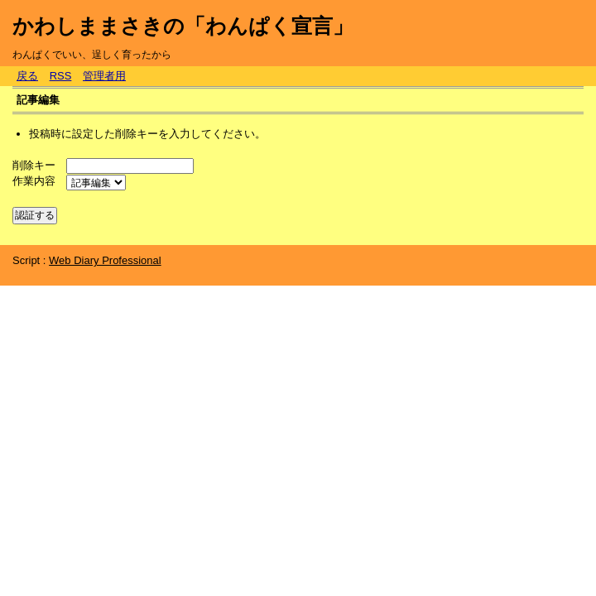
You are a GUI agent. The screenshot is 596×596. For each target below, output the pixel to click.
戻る (27, 76)
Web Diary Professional (105, 260)
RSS (61, 76)
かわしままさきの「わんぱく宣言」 (182, 25)
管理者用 (104, 76)
